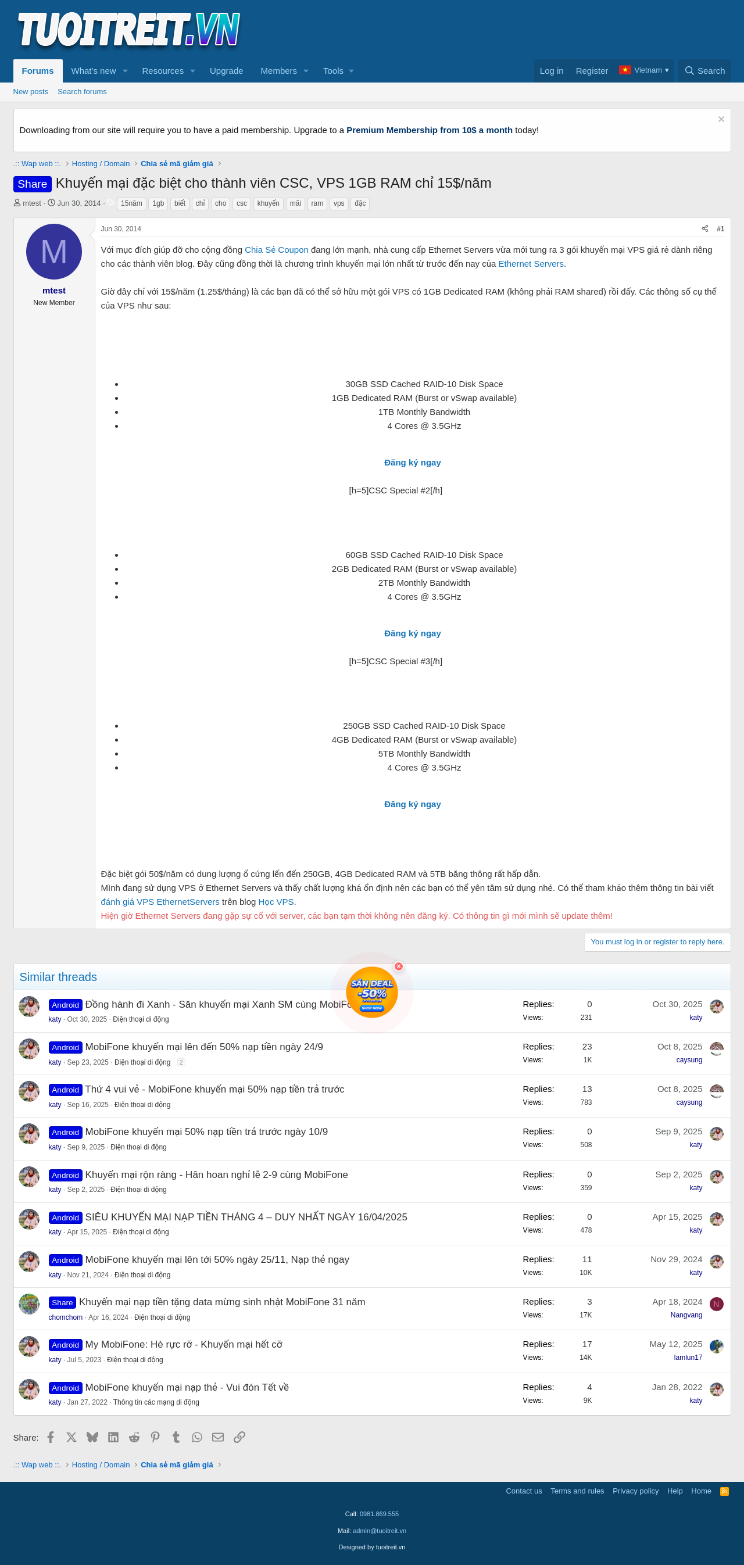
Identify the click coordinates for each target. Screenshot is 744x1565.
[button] (125, 71)
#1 (720, 229)
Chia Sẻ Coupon (277, 250)
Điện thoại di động (141, 1019)
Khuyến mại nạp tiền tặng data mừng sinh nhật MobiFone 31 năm (222, 1302)
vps (339, 203)
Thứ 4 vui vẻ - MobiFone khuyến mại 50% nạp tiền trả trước (214, 1089)
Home (701, 1491)
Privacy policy (636, 1491)
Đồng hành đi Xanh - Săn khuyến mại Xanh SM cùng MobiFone (224, 1004)
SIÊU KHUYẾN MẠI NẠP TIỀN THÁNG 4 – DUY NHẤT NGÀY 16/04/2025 (246, 1217)
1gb (158, 203)
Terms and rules (577, 1491)
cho (220, 203)
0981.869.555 (379, 1513)
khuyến (268, 203)
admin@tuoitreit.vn (379, 1530)
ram (318, 203)
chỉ (200, 203)
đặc (360, 203)
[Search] (704, 71)
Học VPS (276, 902)
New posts (31, 91)
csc (242, 203)
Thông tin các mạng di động (156, 1402)
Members (279, 71)
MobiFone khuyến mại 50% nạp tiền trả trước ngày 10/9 (206, 1131)
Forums (38, 71)
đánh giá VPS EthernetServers (160, 902)
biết (179, 203)
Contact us (524, 1491)
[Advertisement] (519, 29)
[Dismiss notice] (720, 120)
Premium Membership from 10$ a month (429, 130)
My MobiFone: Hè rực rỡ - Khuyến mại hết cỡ (183, 1344)
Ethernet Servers (531, 263)
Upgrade (227, 71)
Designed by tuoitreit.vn (372, 1546)
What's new (93, 71)
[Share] (705, 229)
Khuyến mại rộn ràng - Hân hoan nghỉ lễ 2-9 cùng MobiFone (216, 1174)
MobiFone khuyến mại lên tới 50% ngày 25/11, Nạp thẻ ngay (217, 1259)
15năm (131, 203)
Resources (163, 71)
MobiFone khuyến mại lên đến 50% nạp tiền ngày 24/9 (204, 1046)
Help (675, 1491)
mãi (295, 203)
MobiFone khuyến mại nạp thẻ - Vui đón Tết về (187, 1387)
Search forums (82, 91)
